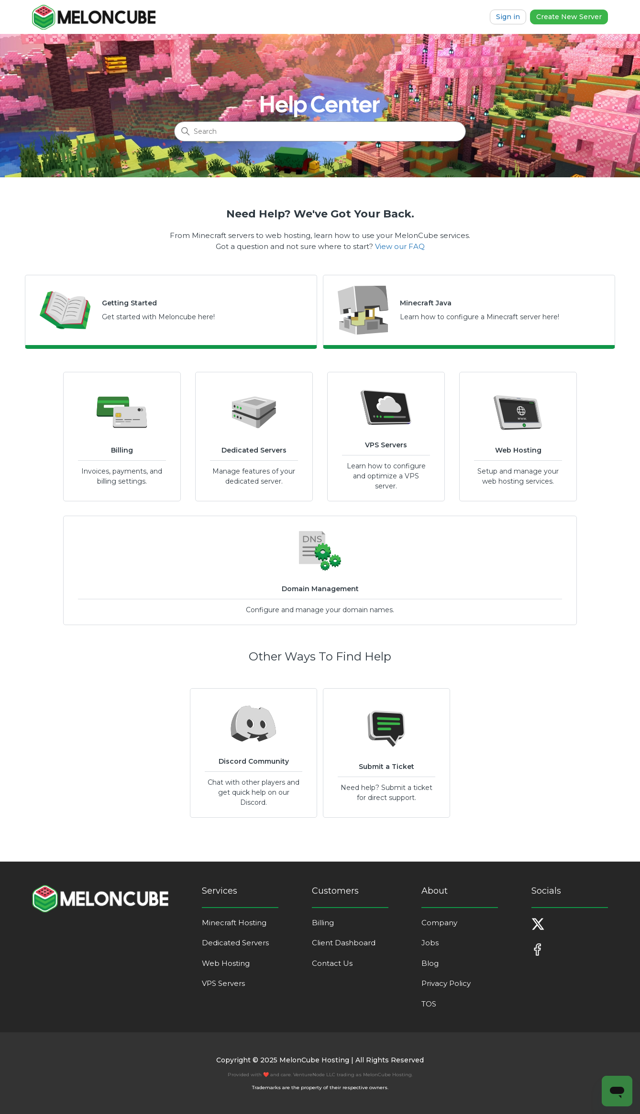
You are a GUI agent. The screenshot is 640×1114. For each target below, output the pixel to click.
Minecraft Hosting (234, 922)
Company (439, 922)
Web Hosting (226, 963)
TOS (428, 1003)
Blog (430, 963)
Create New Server (569, 16)
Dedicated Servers (235, 942)
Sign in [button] (508, 16)
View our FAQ (400, 246)
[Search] (320, 131)
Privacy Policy (446, 983)
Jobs (430, 942)
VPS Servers (223, 983)
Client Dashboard (343, 942)
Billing (323, 922)
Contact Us (332, 963)
